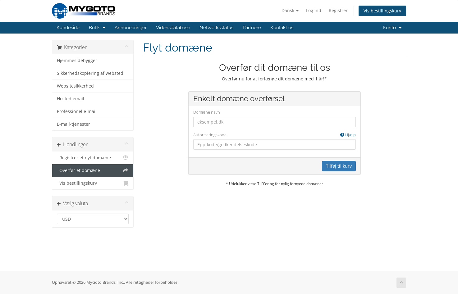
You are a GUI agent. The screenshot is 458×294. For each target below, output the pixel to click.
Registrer (338, 10)
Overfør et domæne (93, 170)
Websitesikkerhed (75, 86)
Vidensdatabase (173, 27)
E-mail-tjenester (73, 124)
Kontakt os (281, 27)
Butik (97, 27)
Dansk (290, 10)
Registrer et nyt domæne (93, 157)
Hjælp (348, 135)
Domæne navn (206, 112)
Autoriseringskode (274, 135)
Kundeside (68, 27)
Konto (392, 27)
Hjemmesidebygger (77, 60)
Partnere (252, 27)
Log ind (313, 10)
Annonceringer (131, 27)
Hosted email (70, 99)
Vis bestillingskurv (382, 11)
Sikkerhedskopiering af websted (90, 73)
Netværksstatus (216, 27)
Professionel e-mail (77, 111)
